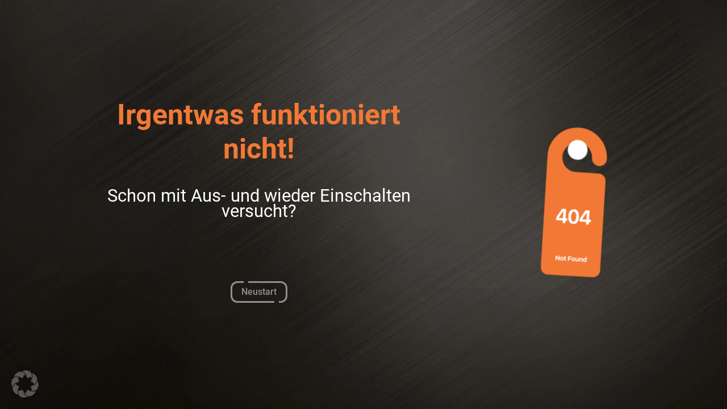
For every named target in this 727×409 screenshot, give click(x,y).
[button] (25, 384)
